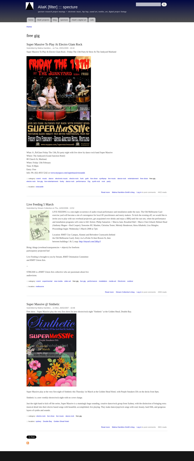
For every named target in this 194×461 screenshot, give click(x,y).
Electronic (121, 281)
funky (62, 181)
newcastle (39, 187)
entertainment (133, 178)
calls (92, 20)
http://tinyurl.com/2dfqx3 (90, 241)
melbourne (40, 286)
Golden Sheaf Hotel (61, 421)
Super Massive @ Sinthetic (43, 304)
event (38, 178)
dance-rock (121, 178)
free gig (152, 178)
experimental (47, 281)
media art (112, 281)
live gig (40, 181)
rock (103, 181)
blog (55, 20)
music (44, 178)
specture (64, 20)
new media (58, 281)
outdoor (130, 281)
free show (144, 178)
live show (93, 178)
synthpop (102, 178)
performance (81, 181)
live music (112, 178)
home (30, 20)
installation (103, 281)
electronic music (61, 178)
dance (51, 178)
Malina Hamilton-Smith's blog (123, 192)
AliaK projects (43, 20)
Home (29, 27)
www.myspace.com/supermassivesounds (67, 173)
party (109, 181)
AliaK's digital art (79, 20)
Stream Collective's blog (125, 292)
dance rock (70, 181)
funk (82, 178)
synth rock (96, 181)
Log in (139, 192)
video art (67, 281)
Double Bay (47, 421)
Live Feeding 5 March (40, 204)
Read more (105, 192)
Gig (89, 181)
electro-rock (74, 178)
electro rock (31, 181)
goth (87, 178)
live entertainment (51, 181)
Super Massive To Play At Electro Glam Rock (54, 44)
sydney (38, 421)
